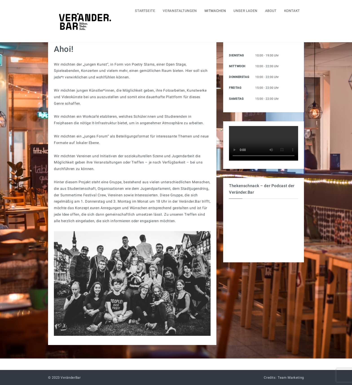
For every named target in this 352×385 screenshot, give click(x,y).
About (271, 11)
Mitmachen (215, 11)
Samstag (236, 98)
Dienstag (236, 55)
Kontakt (292, 11)
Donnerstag (239, 77)
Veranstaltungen (180, 11)
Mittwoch (237, 66)
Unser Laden (245, 11)
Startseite (145, 11)
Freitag (235, 87)
